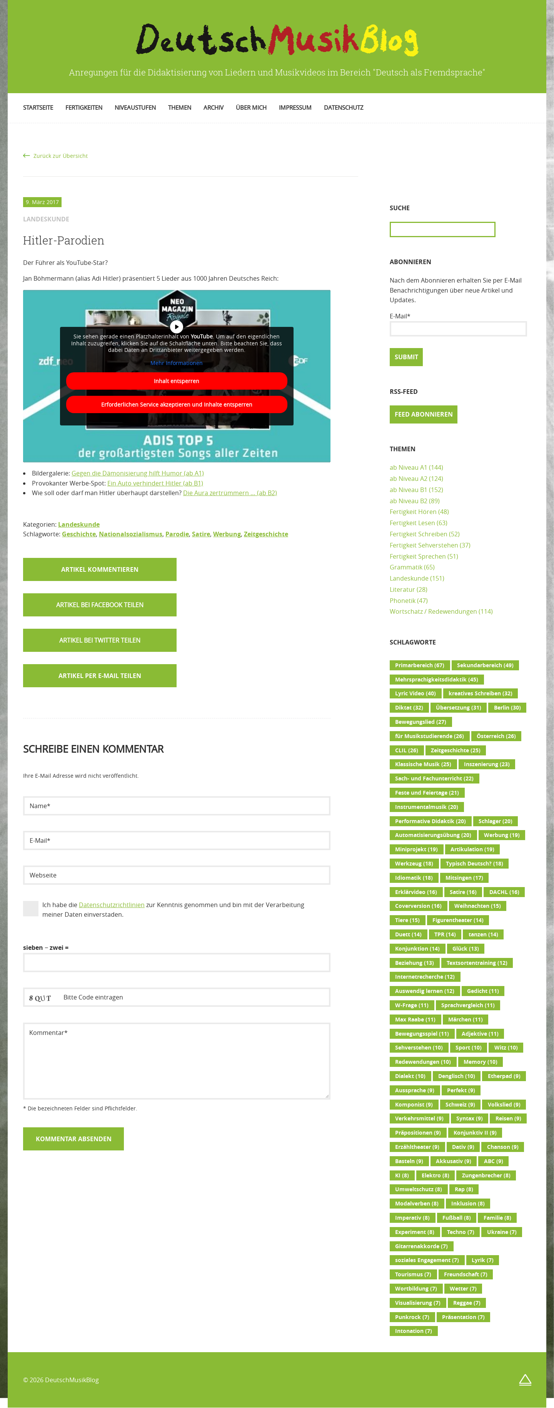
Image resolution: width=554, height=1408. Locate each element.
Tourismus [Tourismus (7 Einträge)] (413, 1274)
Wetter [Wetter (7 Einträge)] (463, 1288)
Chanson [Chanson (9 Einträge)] (503, 1147)
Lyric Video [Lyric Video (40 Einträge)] (415, 693)
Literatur (402, 589)
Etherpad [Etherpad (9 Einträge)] (504, 1076)
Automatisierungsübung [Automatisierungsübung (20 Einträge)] (433, 835)
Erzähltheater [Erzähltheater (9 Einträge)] (417, 1147)
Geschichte (79, 534)
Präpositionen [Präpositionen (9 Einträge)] (418, 1133)
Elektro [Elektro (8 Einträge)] (435, 1175)
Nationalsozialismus (130, 534)
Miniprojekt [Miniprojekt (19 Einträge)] (416, 849)
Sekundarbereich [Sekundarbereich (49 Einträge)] (485, 665)
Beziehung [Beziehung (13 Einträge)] (414, 963)
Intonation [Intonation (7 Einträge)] (413, 1331)
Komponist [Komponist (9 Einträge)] (414, 1104)
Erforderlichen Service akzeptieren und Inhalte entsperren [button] (176, 404)
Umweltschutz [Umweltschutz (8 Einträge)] (418, 1189)
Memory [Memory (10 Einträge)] (480, 1062)
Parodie (177, 534)
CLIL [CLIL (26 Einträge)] (406, 750)
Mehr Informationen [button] (176, 363)
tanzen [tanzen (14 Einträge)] (483, 934)
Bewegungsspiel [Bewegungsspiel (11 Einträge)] (422, 1034)
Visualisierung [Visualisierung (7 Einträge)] (418, 1303)
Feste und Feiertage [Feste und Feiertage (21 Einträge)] (427, 793)
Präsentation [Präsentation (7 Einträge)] (463, 1317)
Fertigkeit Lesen (412, 523)
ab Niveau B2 (408, 501)
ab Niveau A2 (408, 478)
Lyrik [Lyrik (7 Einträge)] (483, 1260)
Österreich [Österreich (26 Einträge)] (496, 736)
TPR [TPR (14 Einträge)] (445, 934)
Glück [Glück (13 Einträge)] (465, 949)
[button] (100, 604)
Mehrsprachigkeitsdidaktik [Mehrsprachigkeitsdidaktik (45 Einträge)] (436, 679)
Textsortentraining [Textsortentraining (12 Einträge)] (477, 963)
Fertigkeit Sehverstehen (424, 545)
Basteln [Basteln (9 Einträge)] (409, 1161)
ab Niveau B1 (408, 490)
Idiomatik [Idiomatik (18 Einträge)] (414, 878)
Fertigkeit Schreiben (418, 534)
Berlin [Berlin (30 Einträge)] (507, 708)
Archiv (214, 107)
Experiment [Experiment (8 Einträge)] (414, 1232)
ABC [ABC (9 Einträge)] (493, 1161)
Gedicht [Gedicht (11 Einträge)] (483, 991)
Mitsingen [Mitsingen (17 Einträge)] (464, 878)
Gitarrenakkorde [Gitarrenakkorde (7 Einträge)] (421, 1246)
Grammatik (406, 567)
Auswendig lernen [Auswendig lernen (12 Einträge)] (424, 991)
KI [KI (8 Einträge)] (402, 1175)
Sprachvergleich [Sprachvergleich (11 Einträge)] (468, 1005)
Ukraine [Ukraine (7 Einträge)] (502, 1232)
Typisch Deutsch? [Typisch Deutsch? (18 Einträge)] (474, 863)
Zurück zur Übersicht (60, 155)
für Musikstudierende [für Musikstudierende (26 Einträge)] (429, 736)
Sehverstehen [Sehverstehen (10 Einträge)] (419, 1047)
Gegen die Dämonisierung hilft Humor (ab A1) (138, 473)
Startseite (38, 107)
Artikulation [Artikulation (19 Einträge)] (472, 849)
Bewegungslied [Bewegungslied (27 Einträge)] (420, 722)
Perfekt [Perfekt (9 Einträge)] (461, 1090)
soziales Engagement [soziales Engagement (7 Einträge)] (427, 1260)
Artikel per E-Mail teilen (99, 675)
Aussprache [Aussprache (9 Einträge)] (414, 1090)
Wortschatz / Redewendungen (433, 611)
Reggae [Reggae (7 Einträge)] (467, 1303)
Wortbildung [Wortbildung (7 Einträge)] (416, 1288)
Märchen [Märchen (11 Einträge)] (465, 1019)
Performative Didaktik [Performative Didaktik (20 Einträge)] (430, 821)
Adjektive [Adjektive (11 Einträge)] (480, 1034)
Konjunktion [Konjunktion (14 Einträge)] (417, 949)
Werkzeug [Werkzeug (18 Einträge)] (414, 863)
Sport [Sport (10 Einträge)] (469, 1047)
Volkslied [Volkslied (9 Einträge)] (504, 1104)
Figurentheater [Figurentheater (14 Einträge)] (458, 920)
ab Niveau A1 (408, 467)
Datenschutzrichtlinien (112, 905)
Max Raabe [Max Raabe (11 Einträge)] (415, 1019)
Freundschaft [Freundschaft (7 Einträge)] (465, 1274)
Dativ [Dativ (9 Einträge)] (463, 1147)
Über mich (251, 107)
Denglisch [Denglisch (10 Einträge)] (456, 1076)
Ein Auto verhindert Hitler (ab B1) (155, 483)
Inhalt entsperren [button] (176, 381)
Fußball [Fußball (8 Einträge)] (456, 1218)
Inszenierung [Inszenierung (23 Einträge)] (487, 764)
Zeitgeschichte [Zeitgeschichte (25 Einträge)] (456, 750)
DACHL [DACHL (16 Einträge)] (504, 892)
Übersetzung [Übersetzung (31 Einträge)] (458, 708)
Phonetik (403, 600)
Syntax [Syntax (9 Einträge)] (469, 1118)
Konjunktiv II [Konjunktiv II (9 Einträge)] (475, 1133)
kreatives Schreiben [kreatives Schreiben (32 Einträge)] (480, 693)
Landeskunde (79, 524)
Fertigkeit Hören (413, 511)
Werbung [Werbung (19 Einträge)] (502, 835)
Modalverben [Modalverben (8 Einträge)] (417, 1203)
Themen (179, 107)
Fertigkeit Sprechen (418, 556)
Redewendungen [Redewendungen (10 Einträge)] (423, 1062)
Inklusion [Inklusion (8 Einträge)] (468, 1203)
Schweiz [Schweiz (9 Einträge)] (460, 1104)
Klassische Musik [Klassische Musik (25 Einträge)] (423, 764)
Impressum (295, 107)
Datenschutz (344, 107)
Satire (201, 534)
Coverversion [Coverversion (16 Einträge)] (418, 906)
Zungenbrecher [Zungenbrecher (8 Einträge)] (486, 1175)
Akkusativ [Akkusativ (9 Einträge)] (453, 1161)
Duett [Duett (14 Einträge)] (408, 934)
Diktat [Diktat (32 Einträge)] (409, 708)
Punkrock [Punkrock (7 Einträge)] (412, 1317)
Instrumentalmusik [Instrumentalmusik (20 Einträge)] (426, 807)
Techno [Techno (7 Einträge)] (460, 1232)
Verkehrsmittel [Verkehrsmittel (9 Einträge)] (419, 1118)
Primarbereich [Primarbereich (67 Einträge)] (419, 665)
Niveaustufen (135, 107)
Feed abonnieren (424, 414)
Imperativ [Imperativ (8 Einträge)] (412, 1218)
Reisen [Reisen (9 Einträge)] (508, 1118)
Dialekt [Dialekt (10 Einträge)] (410, 1076)
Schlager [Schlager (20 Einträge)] (495, 821)
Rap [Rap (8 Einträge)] (464, 1189)
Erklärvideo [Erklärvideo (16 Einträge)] (416, 892)
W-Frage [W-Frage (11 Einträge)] (412, 1005)
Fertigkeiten (83, 107)
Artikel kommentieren (99, 569)
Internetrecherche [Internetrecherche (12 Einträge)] (425, 977)
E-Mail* (458, 324)
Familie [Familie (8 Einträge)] (497, 1218)
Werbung (227, 534)
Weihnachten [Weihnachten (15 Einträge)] (477, 906)
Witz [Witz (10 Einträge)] (506, 1047)
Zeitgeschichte (266, 534)
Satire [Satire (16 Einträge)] (463, 892)
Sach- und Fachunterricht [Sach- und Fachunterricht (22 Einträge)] (434, 778)
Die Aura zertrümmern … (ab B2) (230, 493)
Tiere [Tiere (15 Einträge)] (407, 920)
